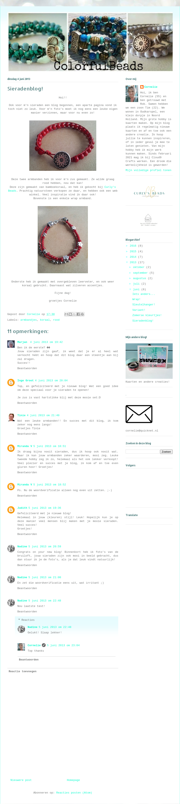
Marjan (23, 342)
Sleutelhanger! (143, 304)
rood (56, 320)
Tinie (21, 415)
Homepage (73, 780)
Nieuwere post (21, 780)
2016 (134, 245)
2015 (134, 251)
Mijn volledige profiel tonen (148, 170)
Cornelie (34, 645)
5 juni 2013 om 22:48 (44, 600)
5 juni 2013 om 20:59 (44, 546)
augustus (140, 278)
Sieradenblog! (142, 320)
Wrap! (136, 299)
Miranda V (24, 446)
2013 (134, 262)
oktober (139, 267)
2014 (134, 257)
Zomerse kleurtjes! (147, 315)
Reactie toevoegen (23, 671)
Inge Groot (25, 380)
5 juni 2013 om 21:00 (44, 577)
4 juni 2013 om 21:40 (43, 415)
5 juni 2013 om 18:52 (49, 484)
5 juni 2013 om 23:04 (63, 645)
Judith (22, 508)
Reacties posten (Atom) (74, 792)
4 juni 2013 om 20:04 (51, 380)
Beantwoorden (27, 368)
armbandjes (28, 320)
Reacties (28, 620)
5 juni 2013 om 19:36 (44, 508)
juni (137, 289)
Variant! (138, 310)
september (141, 273)
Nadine (22, 546)
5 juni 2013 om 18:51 (49, 446)
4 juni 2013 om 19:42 (46, 342)
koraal (45, 320)
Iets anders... (143, 294)
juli (137, 283)
